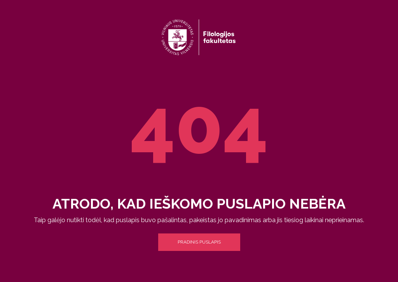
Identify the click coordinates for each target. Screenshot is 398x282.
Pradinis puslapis (199, 242)
